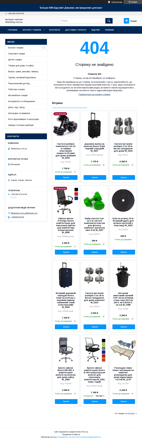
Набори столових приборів (20, 125)
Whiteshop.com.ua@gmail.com (24, 213)
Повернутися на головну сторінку (94, 94)
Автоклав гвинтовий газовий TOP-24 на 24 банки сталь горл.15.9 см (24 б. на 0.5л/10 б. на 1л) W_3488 (123, 299)
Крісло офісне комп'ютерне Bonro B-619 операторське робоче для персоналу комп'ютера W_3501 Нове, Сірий (94, 375)
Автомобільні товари (18, 95)
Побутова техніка (16, 89)
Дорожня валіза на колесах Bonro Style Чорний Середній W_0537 (94, 147)
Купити (66, 177)
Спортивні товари (16, 53)
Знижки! (109, 30)
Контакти (54, 30)
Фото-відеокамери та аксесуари (23, 119)
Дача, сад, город (16, 107)
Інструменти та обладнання (21, 101)
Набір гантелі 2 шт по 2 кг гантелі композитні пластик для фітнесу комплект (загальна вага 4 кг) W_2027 (94, 224)
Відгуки (95, 30)
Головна (13, 30)
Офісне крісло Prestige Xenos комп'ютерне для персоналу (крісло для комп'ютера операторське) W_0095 (65, 225)
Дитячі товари (15, 59)
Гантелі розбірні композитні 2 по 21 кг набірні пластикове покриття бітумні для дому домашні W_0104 (65, 151)
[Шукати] (109, 21)
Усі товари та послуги (124, 413)
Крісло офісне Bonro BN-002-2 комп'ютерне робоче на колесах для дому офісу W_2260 (66, 374)
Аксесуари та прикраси (19, 113)
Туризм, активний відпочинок (22, 77)
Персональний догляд (19, 83)
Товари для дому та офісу (21, 65)
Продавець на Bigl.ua (71, 434)
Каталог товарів (32, 30)
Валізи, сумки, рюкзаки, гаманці (23, 71)
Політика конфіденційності (90, 437)
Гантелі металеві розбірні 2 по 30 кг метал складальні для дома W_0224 (123, 147)
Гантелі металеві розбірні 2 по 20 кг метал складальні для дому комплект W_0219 (94, 298)
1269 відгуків (116, 2)
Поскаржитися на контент (67, 437)
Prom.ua (84, 432)
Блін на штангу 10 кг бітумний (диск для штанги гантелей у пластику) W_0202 (123, 222)
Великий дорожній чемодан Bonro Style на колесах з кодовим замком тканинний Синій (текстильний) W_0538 (66, 300)
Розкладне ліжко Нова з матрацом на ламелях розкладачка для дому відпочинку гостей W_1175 (123, 374)
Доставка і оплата (75, 30)
